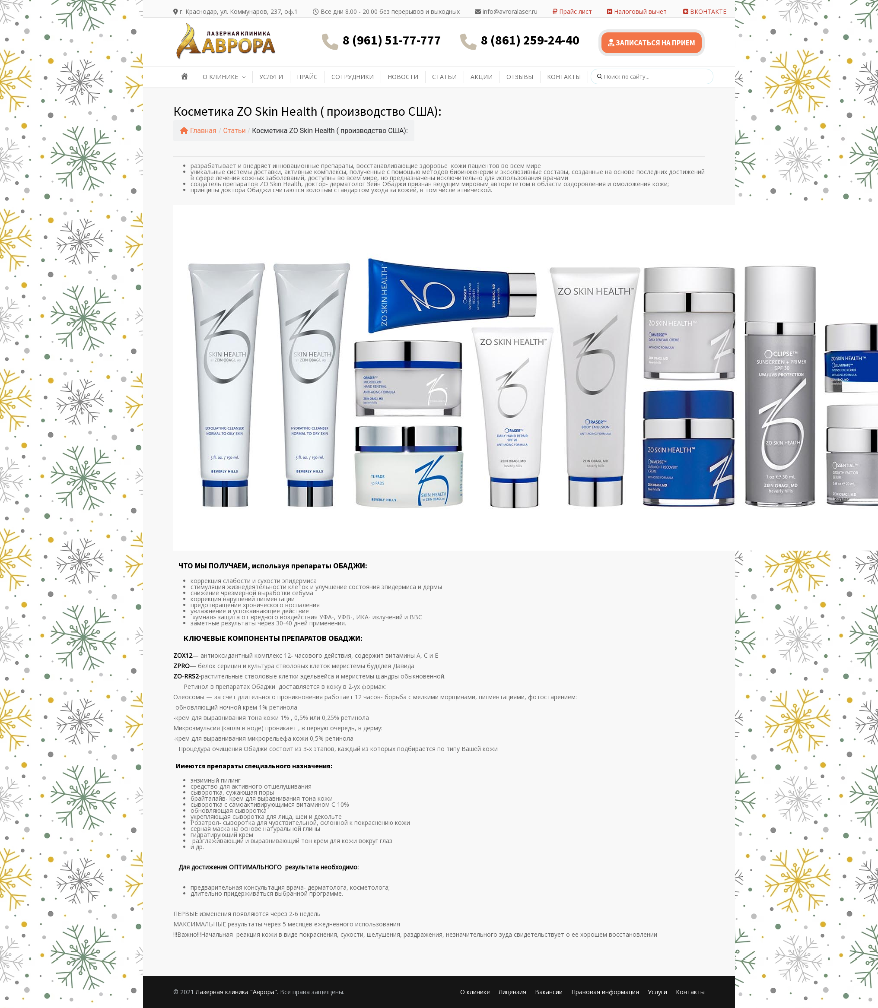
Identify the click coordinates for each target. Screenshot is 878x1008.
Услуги (657, 992)
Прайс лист (572, 11)
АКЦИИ (482, 77)
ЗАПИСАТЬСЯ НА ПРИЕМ (651, 43)
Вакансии (549, 992)
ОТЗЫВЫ (519, 77)
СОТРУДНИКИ (352, 77)
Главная (198, 131)
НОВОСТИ (403, 77)
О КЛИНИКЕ (220, 77)
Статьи (234, 131)
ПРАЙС (307, 77)
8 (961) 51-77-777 (392, 40)
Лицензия (512, 992)
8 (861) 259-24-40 (530, 40)
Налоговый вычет (637, 11)
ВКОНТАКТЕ (704, 11)
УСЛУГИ (271, 77)
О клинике (475, 992)
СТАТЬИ (444, 77)
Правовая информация (605, 992)
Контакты (690, 992)
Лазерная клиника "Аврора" (236, 992)
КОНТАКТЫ (564, 77)
